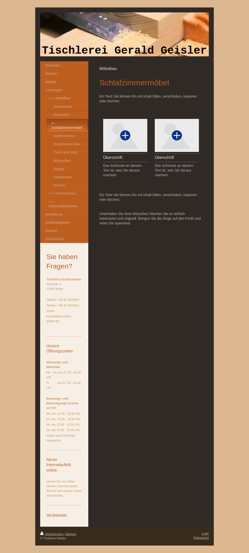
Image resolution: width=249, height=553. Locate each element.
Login (205, 533)
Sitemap (70, 534)
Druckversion (52, 534)
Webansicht (201, 538)
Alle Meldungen (56, 515)
